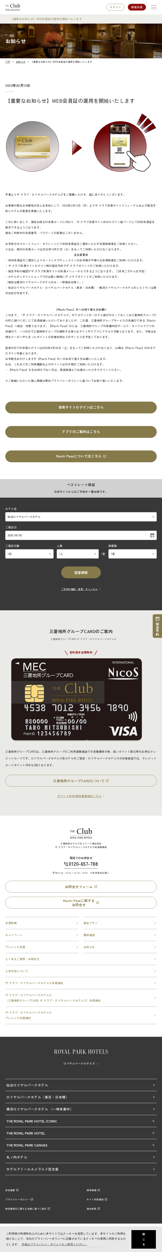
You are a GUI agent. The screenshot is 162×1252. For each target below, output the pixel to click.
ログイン (115, 7)
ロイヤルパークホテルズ (80, 1063)
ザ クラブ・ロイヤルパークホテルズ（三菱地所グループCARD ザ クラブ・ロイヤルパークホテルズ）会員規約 (81, 997)
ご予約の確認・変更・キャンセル (81, 589)
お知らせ (120, 947)
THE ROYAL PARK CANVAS (26, 1145)
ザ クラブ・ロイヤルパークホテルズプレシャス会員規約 (81, 1015)
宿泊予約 (157, 626)
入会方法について (81, 971)
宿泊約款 (93, 1208)
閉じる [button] (143, 1239)
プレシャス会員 (42, 947)
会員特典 (42, 923)
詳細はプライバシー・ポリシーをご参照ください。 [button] (54, 1244)
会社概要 (11, 1190)
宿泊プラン (120, 923)
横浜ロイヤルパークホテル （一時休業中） (81, 1109)
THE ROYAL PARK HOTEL (25, 1133)
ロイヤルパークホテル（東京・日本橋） (81, 1097)
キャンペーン (42, 935)
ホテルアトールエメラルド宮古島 (81, 1169)
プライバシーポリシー (19, 1199)
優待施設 (120, 935)
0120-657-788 (83, 863)
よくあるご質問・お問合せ (81, 959)
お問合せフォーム (81, 886)
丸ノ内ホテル (81, 1157)
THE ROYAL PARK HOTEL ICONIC (31, 1121)
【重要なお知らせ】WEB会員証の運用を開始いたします (46, 19)
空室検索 (81, 572)
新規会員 (137, 7)
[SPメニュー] (154, 7)
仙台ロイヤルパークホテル (81, 1085)
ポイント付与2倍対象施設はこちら (81, 796)
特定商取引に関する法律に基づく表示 (27, 1208)
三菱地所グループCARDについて (81, 780)
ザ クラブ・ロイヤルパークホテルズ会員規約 (81, 983)
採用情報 (93, 1190)
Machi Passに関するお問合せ (81, 902)
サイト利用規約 (97, 1199)
